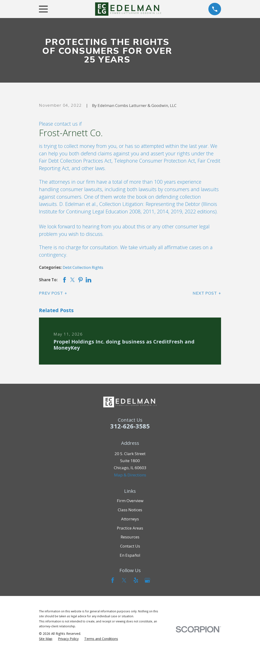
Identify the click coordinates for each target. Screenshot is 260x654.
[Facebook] (112, 580)
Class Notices (130, 509)
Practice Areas (130, 528)
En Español (130, 555)
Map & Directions (130, 475)
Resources (130, 537)
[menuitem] (45, 638)
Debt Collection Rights (83, 267)
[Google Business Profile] (147, 580)
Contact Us (130, 546)
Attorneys (130, 519)
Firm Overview (130, 500)
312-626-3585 (130, 426)
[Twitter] (124, 580)
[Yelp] (136, 580)
